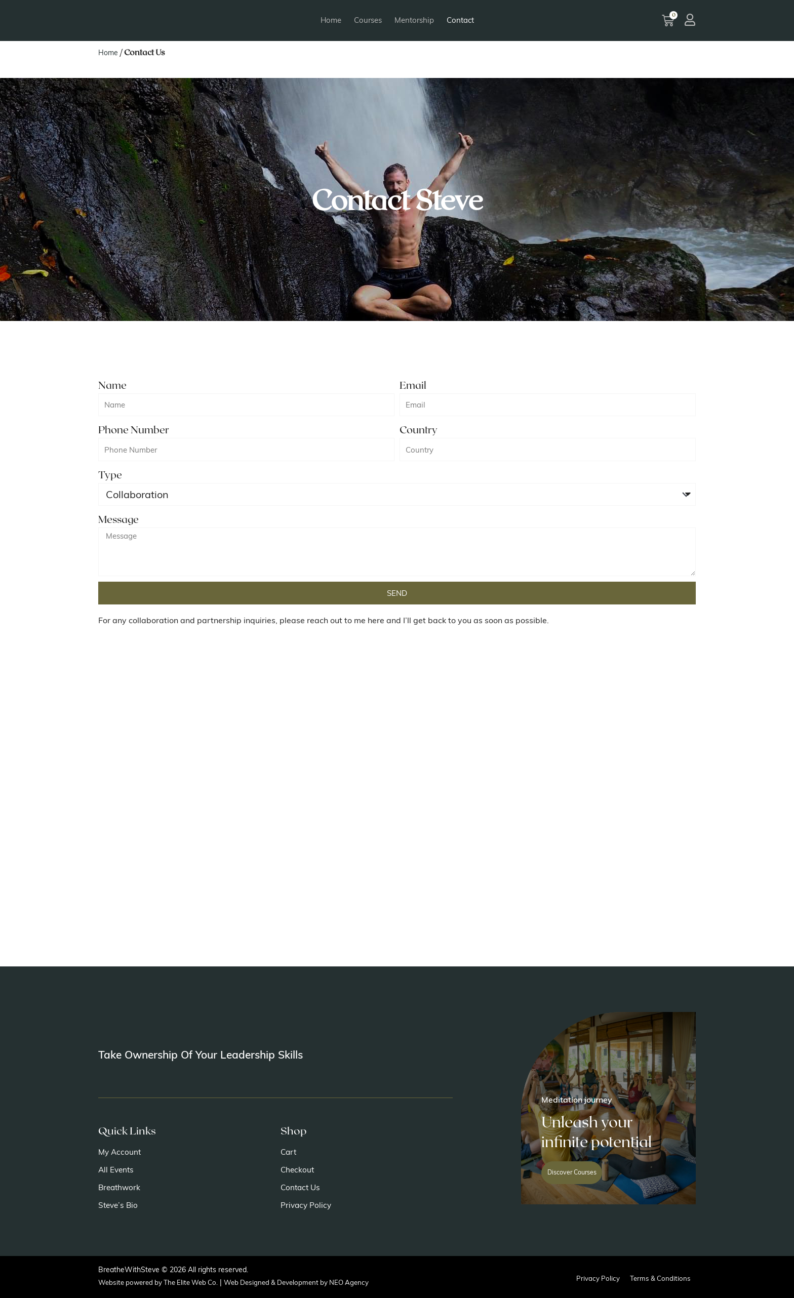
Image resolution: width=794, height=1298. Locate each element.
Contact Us (302, 1188)
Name (112, 385)
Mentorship (414, 20)
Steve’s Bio (119, 1205)
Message (118, 519)
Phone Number (133, 429)
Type (110, 474)
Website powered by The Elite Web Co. (162, 1282)
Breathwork (120, 1188)
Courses (368, 20)
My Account (120, 1152)
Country (419, 429)
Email (413, 385)
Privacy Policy (307, 1205)
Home (331, 20)
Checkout (298, 1170)
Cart (289, 1152)
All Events (117, 1170)
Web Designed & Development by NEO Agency (308, 1282)
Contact (460, 20)
